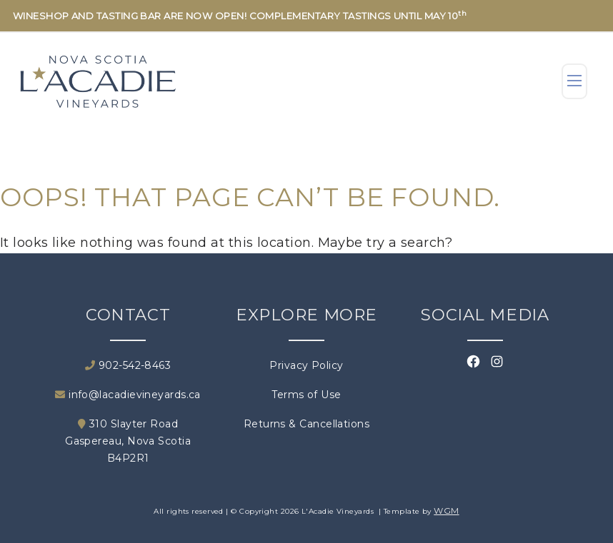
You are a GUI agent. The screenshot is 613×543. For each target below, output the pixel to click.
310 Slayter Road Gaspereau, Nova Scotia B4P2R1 (128, 441)
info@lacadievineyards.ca (128, 394)
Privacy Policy (306, 365)
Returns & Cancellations (306, 423)
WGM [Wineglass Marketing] (446, 510)
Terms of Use (306, 394)
